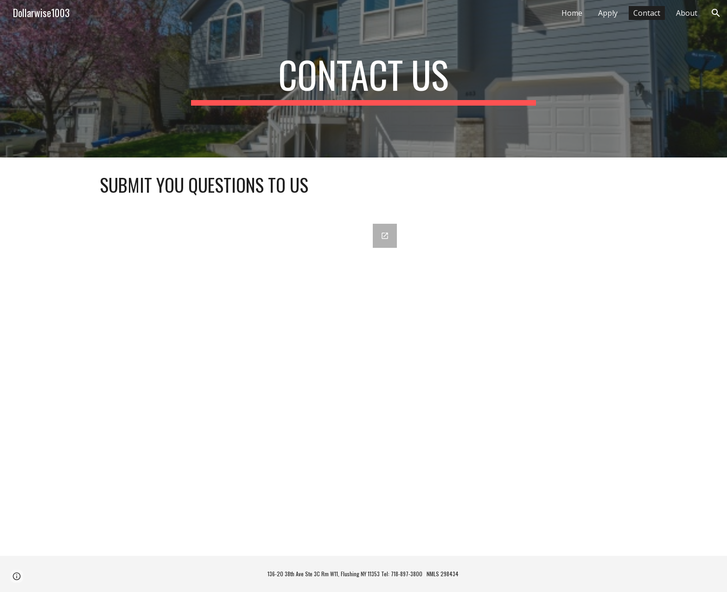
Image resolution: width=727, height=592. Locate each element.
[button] (716, 13)
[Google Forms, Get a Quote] (249, 384)
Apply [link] (608, 13)
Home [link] (571, 13)
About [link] (686, 13)
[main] (363, 78)
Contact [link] (646, 13)
